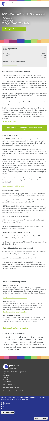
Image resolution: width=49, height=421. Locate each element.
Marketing (6, 409)
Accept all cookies (41, 418)
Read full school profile (9, 121)
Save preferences (8, 412)
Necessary (6, 403)
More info (25, 399)
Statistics (6, 407)
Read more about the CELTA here (13, 186)
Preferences (7, 405)
